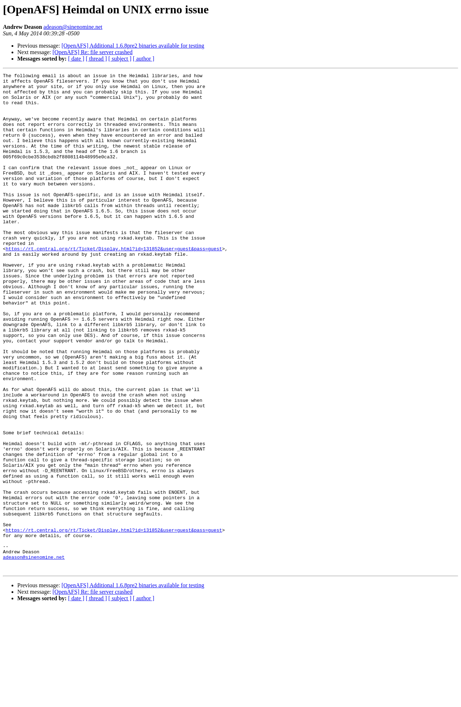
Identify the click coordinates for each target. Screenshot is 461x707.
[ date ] (76, 59)
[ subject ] (119, 59)
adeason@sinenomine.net (73, 27)
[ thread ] (96, 59)
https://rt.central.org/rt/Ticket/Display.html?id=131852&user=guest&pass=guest (114, 284)
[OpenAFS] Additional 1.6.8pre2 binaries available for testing (133, 46)
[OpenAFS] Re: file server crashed (93, 52)
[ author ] (144, 59)
